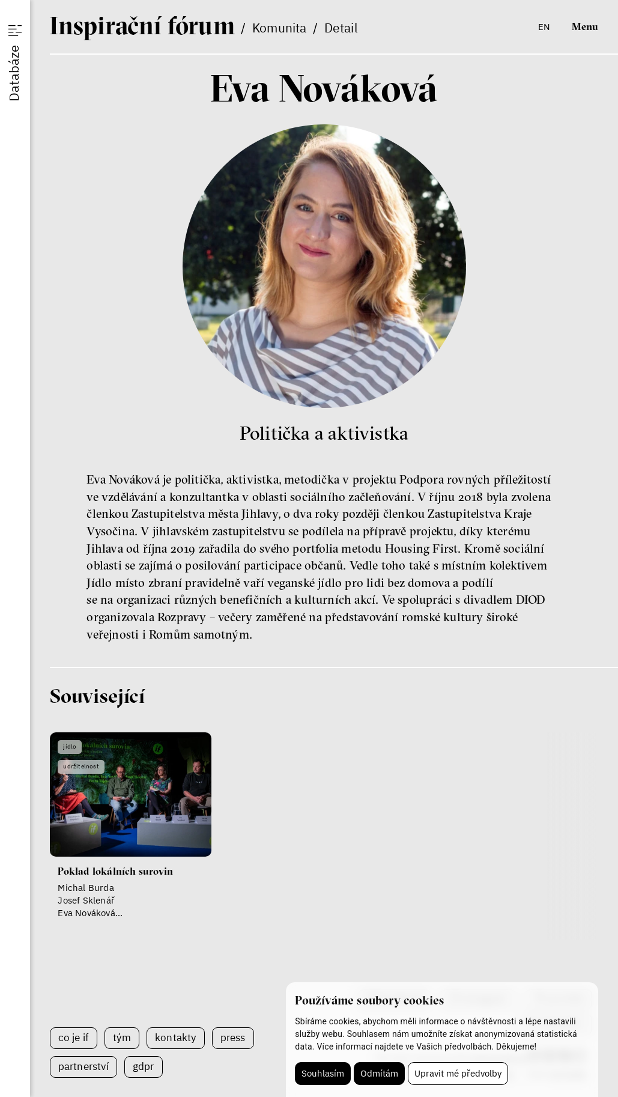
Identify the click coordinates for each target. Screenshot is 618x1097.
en (544, 26)
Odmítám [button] (379, 1073)
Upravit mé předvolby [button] (457, 1073)
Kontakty (175, 1037)
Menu (585, 26)
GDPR (143, 1066)
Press (233, 1037)
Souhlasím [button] (322, 1073)
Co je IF (73, 1037)
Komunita (279, 27)
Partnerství (83, 1066)
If (142, 25)
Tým (122, 1037)
